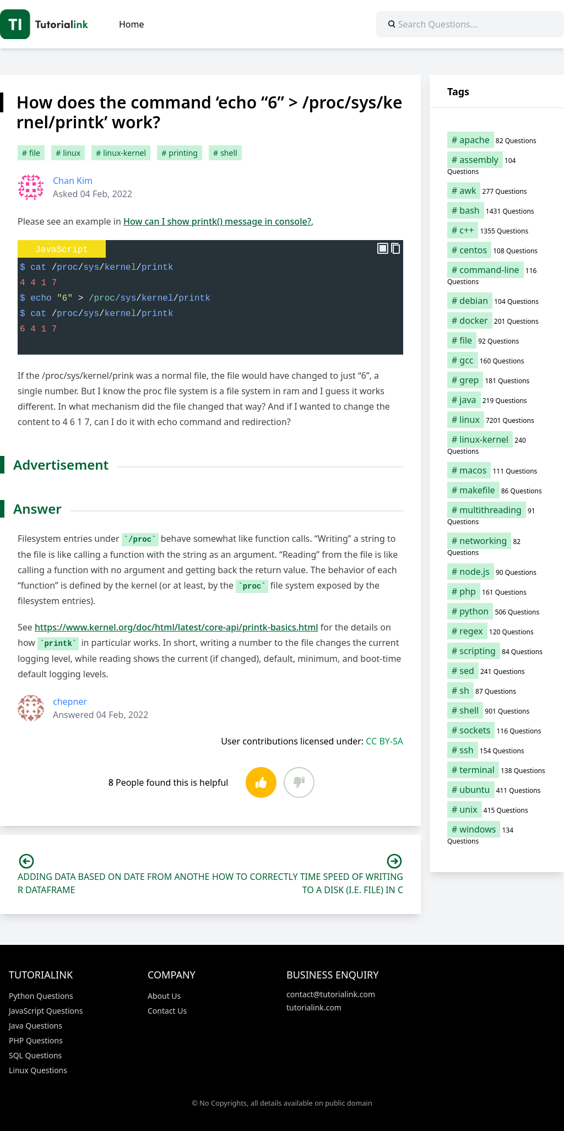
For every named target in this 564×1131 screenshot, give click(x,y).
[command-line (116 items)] (496, 275)
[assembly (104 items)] (496, 165)
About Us (164, 996)
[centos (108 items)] (496, 249)
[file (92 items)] (496, 340)
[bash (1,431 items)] (496, 210)
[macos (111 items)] (496, 470)
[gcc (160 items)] (496, 360)
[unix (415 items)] (496, 809)
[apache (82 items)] (496, 139)
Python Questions (41, 996)
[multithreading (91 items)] (496, 515)
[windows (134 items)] (496, 835)
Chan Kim (73, 181)
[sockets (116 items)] (496, 730)
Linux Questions (38, 1070)
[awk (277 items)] (496, 190)
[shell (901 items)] (496, 710)
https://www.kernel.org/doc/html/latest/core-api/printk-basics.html (176, 627)
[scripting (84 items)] (496, 650)
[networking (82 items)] (496, 546)
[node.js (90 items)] (496, 571)
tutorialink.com (313, 1007)
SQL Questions (35, 1055)
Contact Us (167, 1010)
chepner (70, 701)
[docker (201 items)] (496, 320)
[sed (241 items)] (496, 670)
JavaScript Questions (46, 1010)
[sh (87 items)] (496, 690)
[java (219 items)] (496, 399)
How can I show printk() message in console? (217, 221)
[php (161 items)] (496, 591)
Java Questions (35, 1025)
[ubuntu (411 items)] (496, 789)
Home (131, 24)
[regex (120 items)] (496, 631)
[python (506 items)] (496, 611)
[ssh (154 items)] (496, 749)
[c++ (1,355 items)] (496, 230)
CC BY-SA (384, 741)
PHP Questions (36, 1040)
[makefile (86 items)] (496, 490)
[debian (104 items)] (496, 300)
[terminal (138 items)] (496, 769)
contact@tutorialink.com (330, 994)
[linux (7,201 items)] (496, 419)
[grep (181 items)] (496, 379)
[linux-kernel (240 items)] (496, 445)
